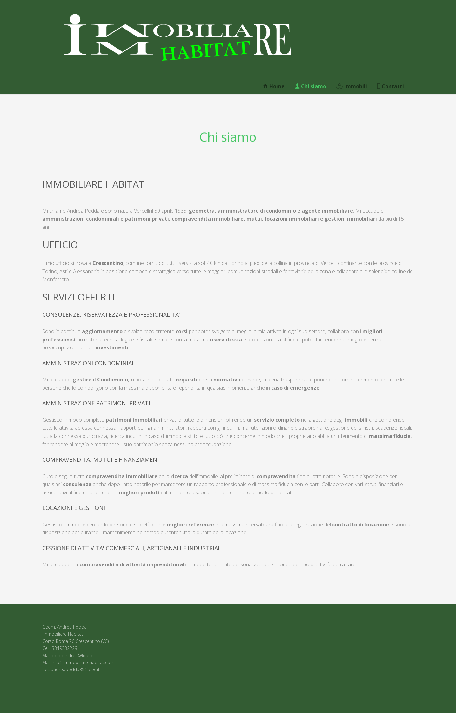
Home (274, 86)
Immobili (351, 86)
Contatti (390, 86)
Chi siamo (310, 86)
